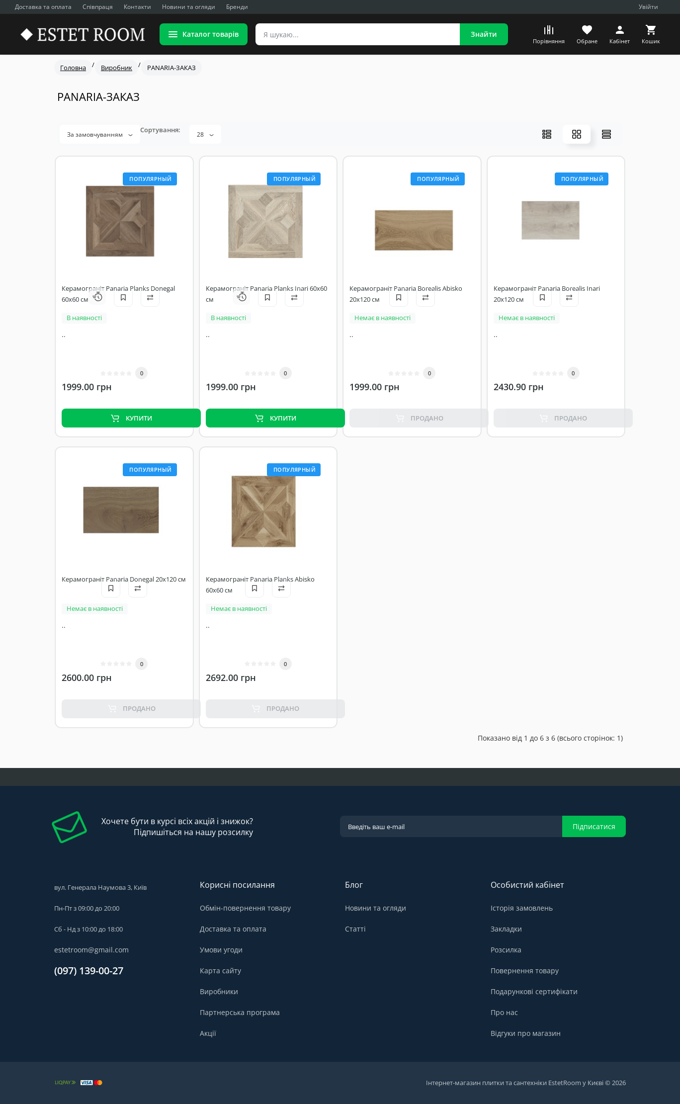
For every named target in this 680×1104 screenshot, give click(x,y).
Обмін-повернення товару (245, 908)
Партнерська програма (240, 1012)
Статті (355, 929)
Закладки (506, 929)
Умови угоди (221, 949)
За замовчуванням (100, 134)
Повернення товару (525, 970)
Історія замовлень (522, 908)
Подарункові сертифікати (534, 991)
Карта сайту (220, 970)
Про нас (504, 1012)
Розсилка (506, 949)
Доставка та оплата (43, 6)
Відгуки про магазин (526, 1033)
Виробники (219, 991)
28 (205, 134)
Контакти (137, 6)
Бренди (237, 6)
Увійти (648, 6)
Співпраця (98, 6)
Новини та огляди (188, 6)
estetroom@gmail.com (91, 949)
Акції (208, 1033)
